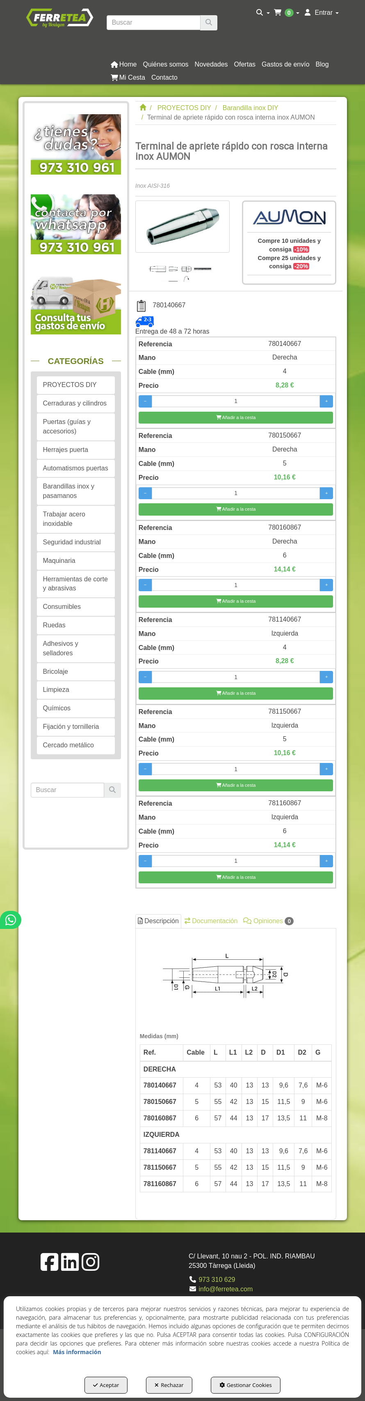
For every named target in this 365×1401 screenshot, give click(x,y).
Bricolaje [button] (55, 671)
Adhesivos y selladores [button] (60, 648)
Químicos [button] (57, 708)
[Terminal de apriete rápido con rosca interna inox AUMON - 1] (181, 267)
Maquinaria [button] (59, 560)
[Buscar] (208, 22)
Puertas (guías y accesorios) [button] (67, 426)
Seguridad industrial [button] (72, 542)
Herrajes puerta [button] (65, 449)
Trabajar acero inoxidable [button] (64, 519)
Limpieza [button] (56, 689)
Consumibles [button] (62, 606)
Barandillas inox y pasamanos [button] (68, 491)
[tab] (236, 1072)
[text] (154, 22)
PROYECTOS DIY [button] (70, 384)
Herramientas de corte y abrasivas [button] (75, 584)
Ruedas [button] (54, 625)
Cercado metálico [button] (68, 745)
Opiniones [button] (268, 921)
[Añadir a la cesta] (236, 418)
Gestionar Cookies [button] (245, 1385)
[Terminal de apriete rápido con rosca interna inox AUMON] (182, 227)
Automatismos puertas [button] (75, 468)
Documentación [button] (211, 920)
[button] (59, 17)
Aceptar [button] (106, 1385)
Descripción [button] (158, 920)
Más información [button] (77, 1352)
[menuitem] (263, 12)
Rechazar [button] (169, 1385)
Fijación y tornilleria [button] (71, 726)
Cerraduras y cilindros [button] (75, 403)
